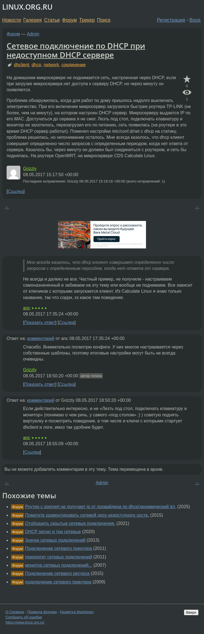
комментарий (40, 338)
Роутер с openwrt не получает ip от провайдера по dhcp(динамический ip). (100, 506)
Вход (194, 20)
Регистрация (171, 20)
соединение (73, 64)
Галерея (32, 20)
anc (26, 308)
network (51, 64)
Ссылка (15, 191)
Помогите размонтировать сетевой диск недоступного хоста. (87, 515)
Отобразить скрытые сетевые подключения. (70, 523)
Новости (11, 20)
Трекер (87, 20)
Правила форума (42, 612)
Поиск (104, 20)
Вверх (191, 612)
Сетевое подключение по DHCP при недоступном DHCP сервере (76, 50)
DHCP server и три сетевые (53, 531)
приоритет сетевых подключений (58, 557)
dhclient (21, 64)
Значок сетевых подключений (55, 540)
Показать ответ (39, 322)
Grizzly (30, 168)
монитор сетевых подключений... (58, 565)
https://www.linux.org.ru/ (24, 622)
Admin (33, 34)
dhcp (36, 64)
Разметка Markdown (77, 612)
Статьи (52, 20)
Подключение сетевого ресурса (57, 573)
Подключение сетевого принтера (58, 548)
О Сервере (14, 612)
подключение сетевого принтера (58, 582)
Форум (69, 20)
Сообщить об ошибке (23, 617)
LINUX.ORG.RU (27, 7)
